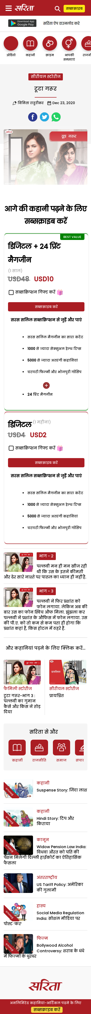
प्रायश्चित (56, 696)
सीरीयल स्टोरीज (45, 76)
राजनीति (39, 760)
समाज (61, 760)
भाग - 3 (46, 591)
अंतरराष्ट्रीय (47, 877)
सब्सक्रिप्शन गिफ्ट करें (32, 292)
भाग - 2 (46, 556)
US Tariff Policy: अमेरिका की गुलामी (60, 887)
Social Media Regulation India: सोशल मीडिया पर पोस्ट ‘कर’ (44, 918)
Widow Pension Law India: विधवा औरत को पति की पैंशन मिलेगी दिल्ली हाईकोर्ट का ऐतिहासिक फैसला (45, 855)
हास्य (41, 906)
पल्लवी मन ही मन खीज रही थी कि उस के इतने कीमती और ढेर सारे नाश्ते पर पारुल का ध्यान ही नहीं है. (45, 571)
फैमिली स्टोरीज (18, 688)
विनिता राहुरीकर (31, 102)
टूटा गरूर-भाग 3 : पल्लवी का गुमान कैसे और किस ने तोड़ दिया (22, 704)
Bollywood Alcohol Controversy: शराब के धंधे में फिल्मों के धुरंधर (44, 951)
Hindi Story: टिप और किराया (55, 821)
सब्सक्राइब (74, 8)
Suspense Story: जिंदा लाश (62, 790)
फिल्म (42, 938)
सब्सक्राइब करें (46, 306)
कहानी (17, 760)
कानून (43, 840)
